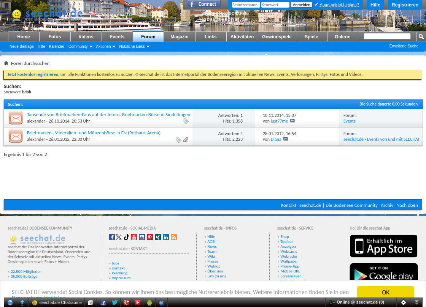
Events (117, 36)
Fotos (55, 36)
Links (210, 36)
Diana (276, 139)
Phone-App (289, 266)
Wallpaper (289, 261)
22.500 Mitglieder (26, 271)
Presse (212, 261)
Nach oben (407, 205)
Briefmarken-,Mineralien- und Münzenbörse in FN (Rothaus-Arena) (94, 132)
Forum (148, 36)
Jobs (115, 263)
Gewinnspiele (276, 36)
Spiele (311, 36)
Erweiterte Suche (403, 46)
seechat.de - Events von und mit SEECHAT (381, 139)
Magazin (179, 36)
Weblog (213, 266)
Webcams (288, 251)
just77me (279, 121)
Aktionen (103, 46)
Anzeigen (288, 246)
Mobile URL (290, 271)
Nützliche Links (132, 46)
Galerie (342, 36)
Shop (284, 236)
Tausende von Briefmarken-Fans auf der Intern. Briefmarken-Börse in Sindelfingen (108, 114)
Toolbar (286, 241)
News (212, 246)
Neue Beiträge (22, 46)
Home (23, 36)
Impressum (121, 278)
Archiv (387, 205)
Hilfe (375, 5)
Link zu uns (216, 276)
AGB (211, 241)
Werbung (119, 273)
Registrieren (405, 5)
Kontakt (288, 205)
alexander (36, 121)
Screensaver (290, 276)
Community (78, 46)
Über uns (215, 271)
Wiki (211, 256)
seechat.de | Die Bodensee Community (338, 205)
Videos (85, 36)
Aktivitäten (242, 36)
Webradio (288, 256)
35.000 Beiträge (24, 276)
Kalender (56, 46)
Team (211, 251)
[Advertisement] (213, 176)
